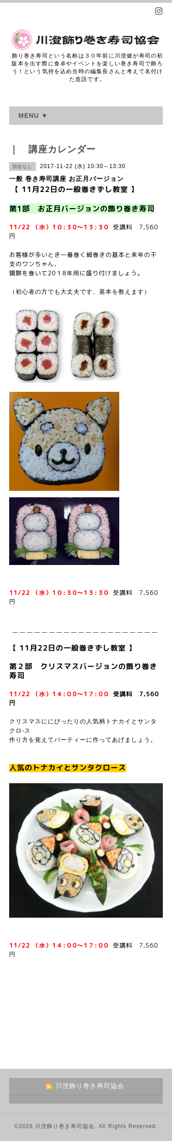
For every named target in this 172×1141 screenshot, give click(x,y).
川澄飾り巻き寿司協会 (64, 1126)
